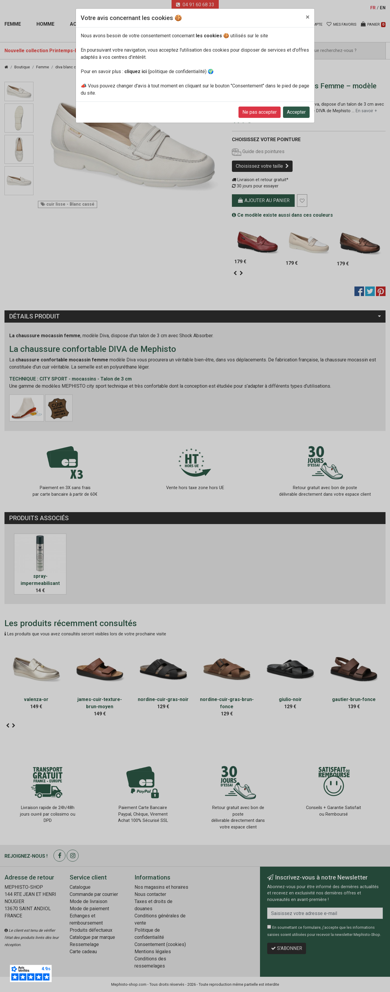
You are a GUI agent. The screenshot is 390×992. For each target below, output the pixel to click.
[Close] (307, 17)
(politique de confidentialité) (165, 71)
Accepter (296, 112)
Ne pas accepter (259, 112)
